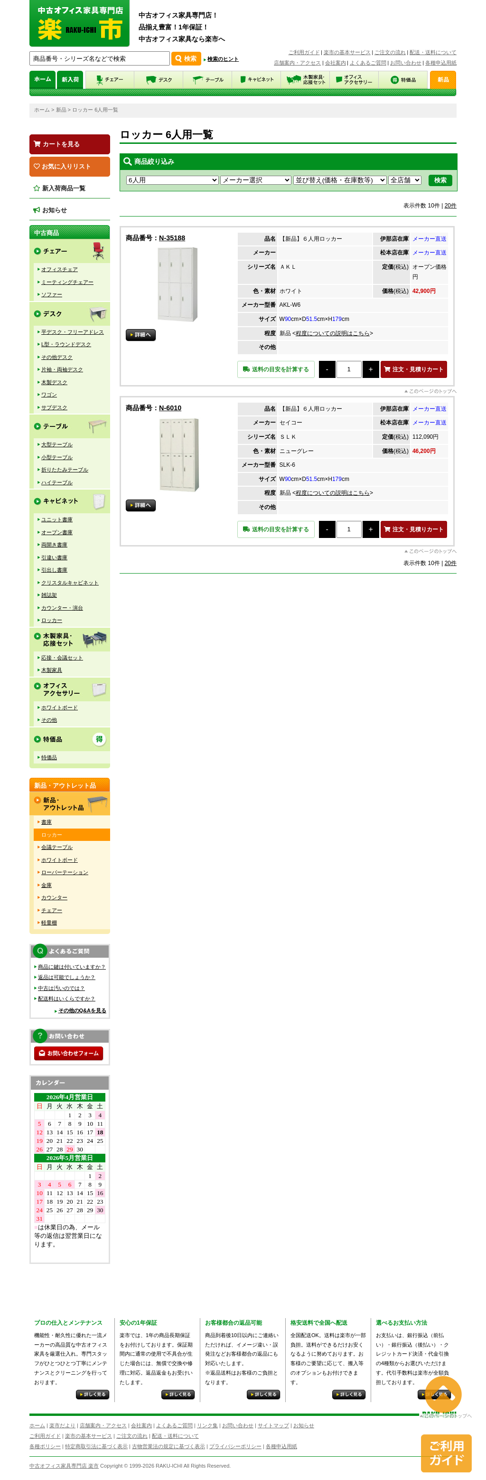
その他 (49, 720)
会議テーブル (57, 847)
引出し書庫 (54, 570)
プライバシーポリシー (235, 1446)
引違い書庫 (54, 557)
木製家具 (51, 670)
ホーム (42, 110)
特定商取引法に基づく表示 (96, 1446)
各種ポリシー (45, 1446)
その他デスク (57, 357)
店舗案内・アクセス (297, 63)
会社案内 (335, 63)
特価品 (49, 757)
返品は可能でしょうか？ (66, 977)
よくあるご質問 (368, 63)
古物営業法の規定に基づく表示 (168, 1446)
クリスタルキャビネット (70, 582)
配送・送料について (433, 52)
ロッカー (51, 620)
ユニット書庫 (57, 519)
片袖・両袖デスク (62, 369)
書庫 (46, 822)
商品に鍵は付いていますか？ (72, 967)
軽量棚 (49, 922)
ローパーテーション (64, 872)
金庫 (46, 885)
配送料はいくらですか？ (66, 998)
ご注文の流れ (390, 52)
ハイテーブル (57, 482)
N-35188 (172, 238)
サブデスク (54, 407)
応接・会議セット (62, 657)
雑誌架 (49, 595)
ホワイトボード (59, 707)
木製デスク (54, 382)
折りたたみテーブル (64, 469)
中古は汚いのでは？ (61, 988)
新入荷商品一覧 (59, 188)
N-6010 (170, 408)
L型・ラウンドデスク (66, 344)
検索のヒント (223, 59)
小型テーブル (57, 457)
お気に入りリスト (62, 166)
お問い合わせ (405, 63)
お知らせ (50, 210)
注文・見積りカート (413, 369)
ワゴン (49, 394)
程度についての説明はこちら (333, 333)
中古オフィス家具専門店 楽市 (64, 1466)
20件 (451, 205)
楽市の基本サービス (347, 52)
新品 (61, 110)
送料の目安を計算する (275, 369)
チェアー (51, 910)
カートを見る (57, 144)
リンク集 (207, 1425)
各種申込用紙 (441, 63)
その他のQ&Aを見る (82, 1010)
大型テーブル (57, 444)
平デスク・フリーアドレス (72, 332)
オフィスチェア (59, 269)
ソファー (51, 294)
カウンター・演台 (62, 608)
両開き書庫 (54, 544)
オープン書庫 (57, 532)
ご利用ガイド (304, 52)
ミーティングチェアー (67, 282)
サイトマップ (273, 1425)
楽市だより (62, 1425)
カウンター (54, 897)
